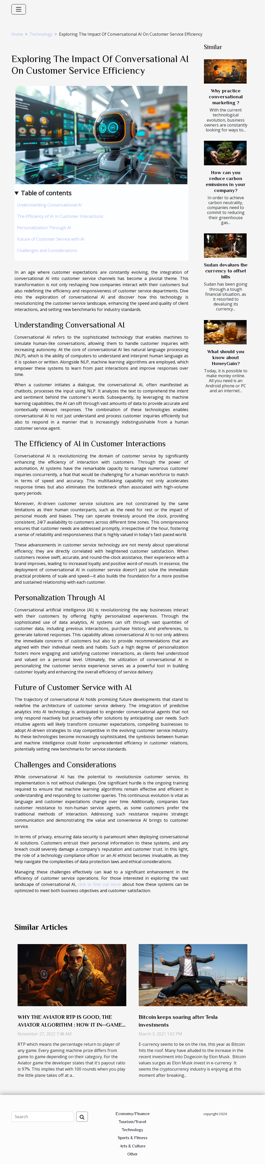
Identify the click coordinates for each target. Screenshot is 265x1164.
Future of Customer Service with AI (50, 239)
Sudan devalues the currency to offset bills (225, 270)
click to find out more (99, 884)
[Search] (42, 1116)
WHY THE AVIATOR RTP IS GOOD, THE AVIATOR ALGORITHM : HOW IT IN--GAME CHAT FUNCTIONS (70, 1025)
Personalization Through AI (44, 228)
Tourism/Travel (132, 1121)
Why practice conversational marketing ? (226, 96)
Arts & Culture (132, 1146)
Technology (41, 34)
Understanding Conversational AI (49, 205)
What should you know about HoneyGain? (225, 357)
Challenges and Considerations (47, 250)
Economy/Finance (132, 1113)
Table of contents (46, 193)
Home (17, 34)
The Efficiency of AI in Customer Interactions (60, 216)
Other (132, 1154)
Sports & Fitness (133, 1138)
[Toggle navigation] (18, 9)
